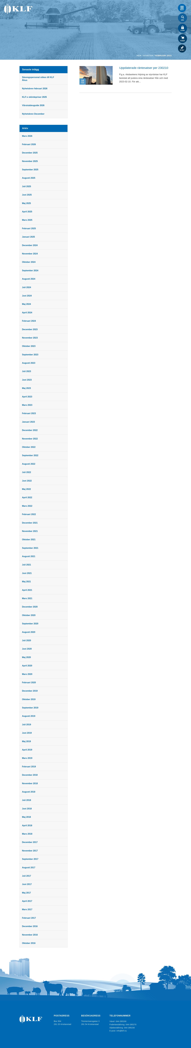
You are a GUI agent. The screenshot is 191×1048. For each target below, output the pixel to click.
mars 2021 (27, 598)
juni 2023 (27, 380)
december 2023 (30, 329)
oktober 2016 (29, 943)
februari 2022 (29, 514)
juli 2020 (26, 640)
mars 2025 (27, 220)
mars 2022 (27, 506)
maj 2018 (26, 817)
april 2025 (27, 212)
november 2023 (30, 338)
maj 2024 (26, 304)
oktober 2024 (29, 262)
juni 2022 (27, 481)
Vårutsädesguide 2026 (33, 105)
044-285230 (129, 1027)
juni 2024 (27, 296)
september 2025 (30, 169)
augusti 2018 (29, 792)
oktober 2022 (29, 447)
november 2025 (30, 161)
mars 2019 (27, 758)
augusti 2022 (29, 464)
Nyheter (148, 55)
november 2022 (30, 439)
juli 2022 (26, 472)
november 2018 (30, 783)
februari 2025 (29, 228)
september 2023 (30, 354)
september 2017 (30, 859)
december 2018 (30, 775)
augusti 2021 (29, 556)
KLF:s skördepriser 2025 (34, 97)
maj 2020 (26, 657)
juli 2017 (26, 876)
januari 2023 (28, 422)
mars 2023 (27, 405)
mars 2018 (27, 834)
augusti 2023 (29, 363)
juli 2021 (26, 565)
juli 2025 (26, 186)
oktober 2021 (29, 539)
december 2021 (30, 523)
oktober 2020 (29, 615)
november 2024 (30, 254)
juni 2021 (27, 573)
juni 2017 (27, 884)
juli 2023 (26, 371)
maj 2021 (26, 581)
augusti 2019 (29, 716)
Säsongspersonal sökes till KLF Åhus (38, 78)
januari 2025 (28, 237)
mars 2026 (27, 136)
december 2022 (30, 430)
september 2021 (30, 548)
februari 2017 (29, 918)
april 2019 (27, 750)
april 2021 (27, 590)
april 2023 (27, 397)
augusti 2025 (29, 178)
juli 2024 (26, 287)
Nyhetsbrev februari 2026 (35, 88)
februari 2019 (29, 766)
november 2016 (30, 935)
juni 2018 (27, 809)
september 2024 (30, 270)
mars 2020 (27, 674)
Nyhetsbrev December (33, 114)
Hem (138, 55)
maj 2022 (26, 489)
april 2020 (27, 666)
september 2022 (30, 455)
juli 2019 (26, 724)
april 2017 (27, 901)
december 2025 (30, 153)
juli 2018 (26, 800)
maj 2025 (26, 203)
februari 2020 (29, 682)
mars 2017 (27, 909)
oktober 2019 (29, 699)
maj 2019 (26, 741)
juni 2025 (27, 195)
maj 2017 (26, 893)
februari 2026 (29, 144)
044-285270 (131, 1024)
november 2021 (30, 531)
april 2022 (27, 497)
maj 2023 (26, 388)
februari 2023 (29, 413)
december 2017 (30, 842)
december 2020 (30, 607)
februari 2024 (29, 321)
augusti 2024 (29, 279)
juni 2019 (27, 733)
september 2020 (30, 623)
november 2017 (30, 851)
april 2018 (27, 825)
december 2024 (30, 245)
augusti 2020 (29, 632)
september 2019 (30, 708)
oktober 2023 (29, 346)
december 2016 (30, 926)
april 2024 (27, 312)
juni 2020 (27, 649)
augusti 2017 (29, 867)
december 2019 (30, 691)
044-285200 (121, 1021)
